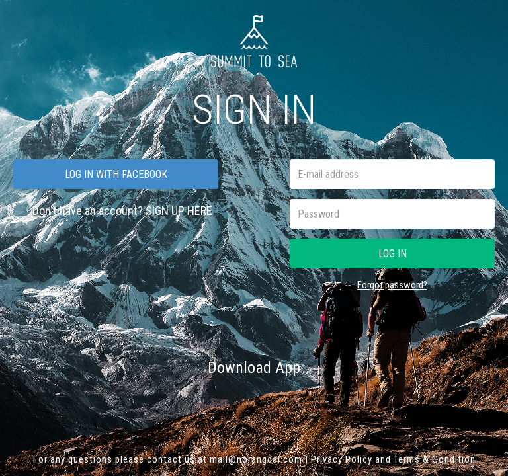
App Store (205, 401)
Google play (305, 401)
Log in (392, 253)
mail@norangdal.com (256, 459)
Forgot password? (392, 285)
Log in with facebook (116, 174)
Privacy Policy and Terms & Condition (393, 459)
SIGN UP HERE (179, 211)
